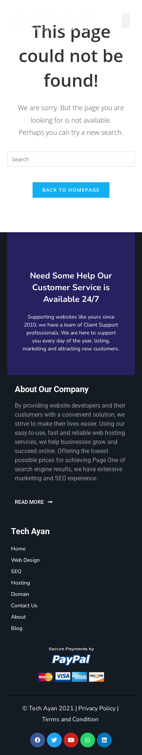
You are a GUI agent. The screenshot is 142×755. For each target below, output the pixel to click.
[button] (126, 21)
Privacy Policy (96, 708)
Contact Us (24, 605)
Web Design (25, 560)
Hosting (20, 582)
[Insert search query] (71, 159)
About (18, 617)
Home (18, 548)
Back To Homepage (71, 189)
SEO (16, 571)
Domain (20, 594)
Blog (16, 628)
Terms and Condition (70, 719)
